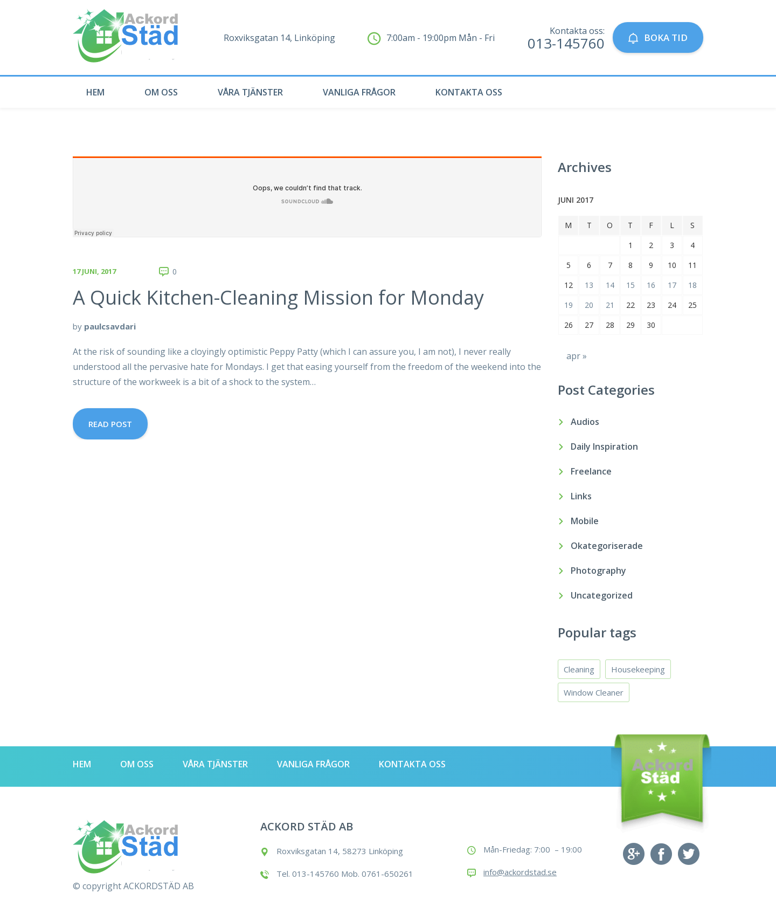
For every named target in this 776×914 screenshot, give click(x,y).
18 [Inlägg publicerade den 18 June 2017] (692, 285)
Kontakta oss (468, 92)
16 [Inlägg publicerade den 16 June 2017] (651, 285)
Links (581, 496)
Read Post (110, 423)
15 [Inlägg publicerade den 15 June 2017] (630, 285)
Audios (585, 422)
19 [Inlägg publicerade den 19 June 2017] (568, 305)
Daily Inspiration (604, 446)
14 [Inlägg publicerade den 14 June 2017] (610, 285)
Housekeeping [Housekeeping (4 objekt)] (638, 669)
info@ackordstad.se (520, 872)
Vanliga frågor (359, 92)
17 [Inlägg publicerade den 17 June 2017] (672, 285)
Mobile (585, 521)
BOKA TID (658, 37)
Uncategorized (602, 595)
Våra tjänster (250, 92)
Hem (95, 92)
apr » (576, 356)
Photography (598, 570)
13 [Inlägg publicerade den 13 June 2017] (589, 285)
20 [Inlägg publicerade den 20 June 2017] (589, 305)
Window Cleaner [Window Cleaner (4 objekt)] (593, 692)
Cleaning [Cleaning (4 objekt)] (579, 669)
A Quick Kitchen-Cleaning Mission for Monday (278, 297)
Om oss (161, 92)
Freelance (591, 471)
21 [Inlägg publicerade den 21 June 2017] (610, 305)
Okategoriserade (607, 546)
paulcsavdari (110, 326)
